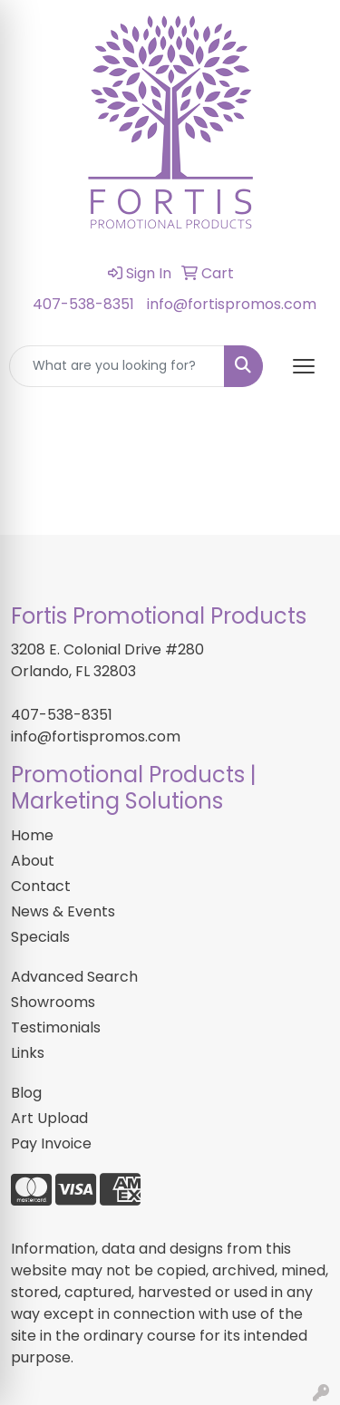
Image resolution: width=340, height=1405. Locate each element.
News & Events (63, 911)
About (32, 860)
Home (32, 835)
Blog (26, 1092)
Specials (40, 936)
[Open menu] (304, 366)
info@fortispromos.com (231, 304)
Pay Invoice (51, 1143)
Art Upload (49, 1118)
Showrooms (53, 1002)
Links (27, 1052)
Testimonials (56, 1027)
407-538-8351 (83, 304)
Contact (41, 886)
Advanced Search (74, 976)
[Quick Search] (117, 366)
